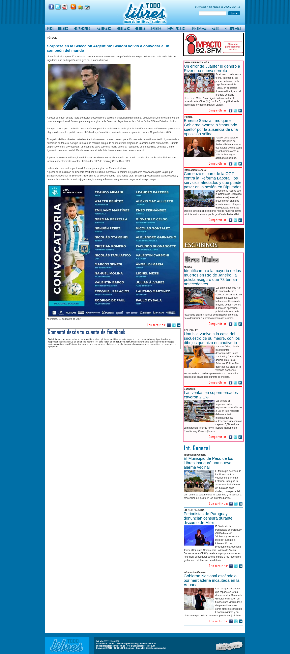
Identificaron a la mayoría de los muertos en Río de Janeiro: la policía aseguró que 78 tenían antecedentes (212, 277)
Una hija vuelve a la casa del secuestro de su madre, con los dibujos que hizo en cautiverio (212, 338)
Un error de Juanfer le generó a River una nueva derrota (212, 68)
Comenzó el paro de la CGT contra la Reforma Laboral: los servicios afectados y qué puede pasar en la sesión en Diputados (212, 180)
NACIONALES (104, 28)
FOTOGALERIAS (233, 28)
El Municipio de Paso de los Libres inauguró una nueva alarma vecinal (208, 462)
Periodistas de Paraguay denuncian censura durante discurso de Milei (208, 518)
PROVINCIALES (82, 28)
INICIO (50, 28)
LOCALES (63, 28)
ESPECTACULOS (176, 28)
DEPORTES (155, 28)
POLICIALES (123, 28)
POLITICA (140, 28)
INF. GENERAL (199, 28)
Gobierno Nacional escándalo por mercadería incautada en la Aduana (211, 580)
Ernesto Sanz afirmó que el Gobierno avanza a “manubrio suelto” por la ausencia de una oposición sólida (211, 127)
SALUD (215, 28)
